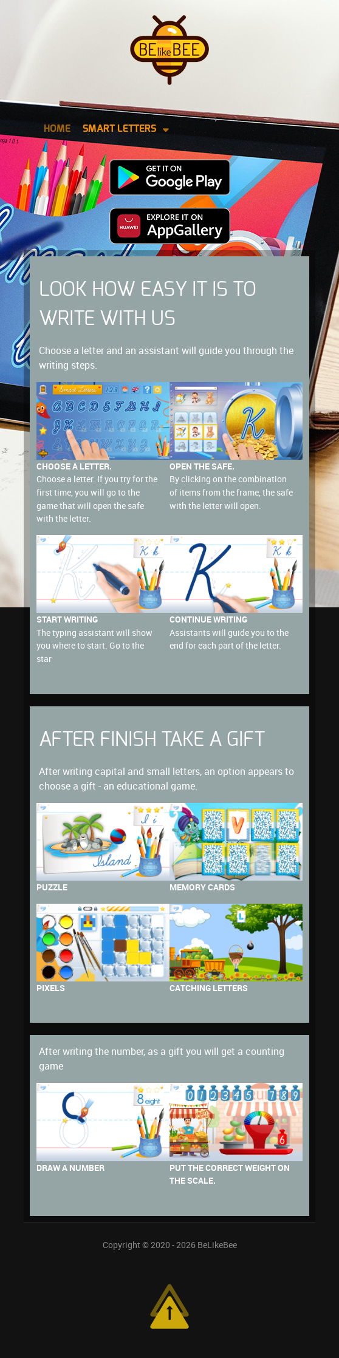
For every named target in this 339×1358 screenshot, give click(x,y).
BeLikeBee (217, 1245)
